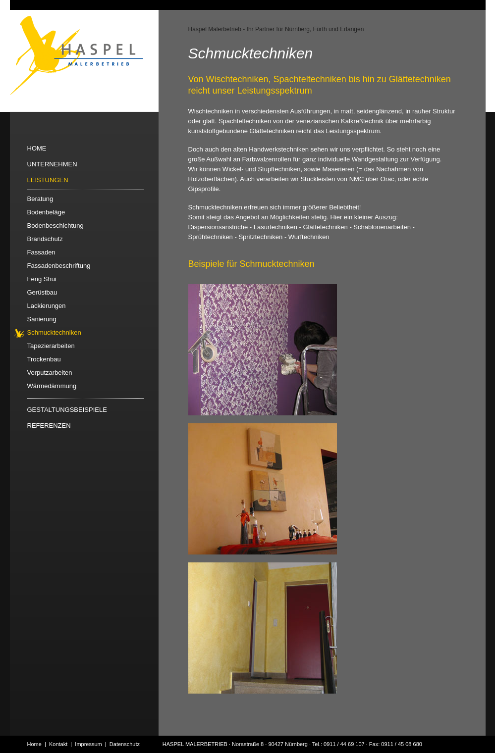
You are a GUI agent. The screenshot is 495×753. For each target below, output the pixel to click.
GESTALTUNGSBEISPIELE (67, 409)
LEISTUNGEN (47, 180)
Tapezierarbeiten (51, 346)
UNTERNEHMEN (52, 164)
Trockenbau (44, 359)
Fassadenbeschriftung (59, 265)
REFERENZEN (49, 425)
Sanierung (41, 319)
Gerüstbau (42, 292)
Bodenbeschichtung (55, 225)
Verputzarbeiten (49, 372)
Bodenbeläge (46, 212)
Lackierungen (46, 305)
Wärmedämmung (52, 386)
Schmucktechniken (54, 332)
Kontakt (58, 744)
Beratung (40, 198)
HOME (37, 148)
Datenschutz (125, 744)
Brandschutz (45, 239)
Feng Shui (41, 279)
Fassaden (41, 252)
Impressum (88, 744)
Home (34, 744)
